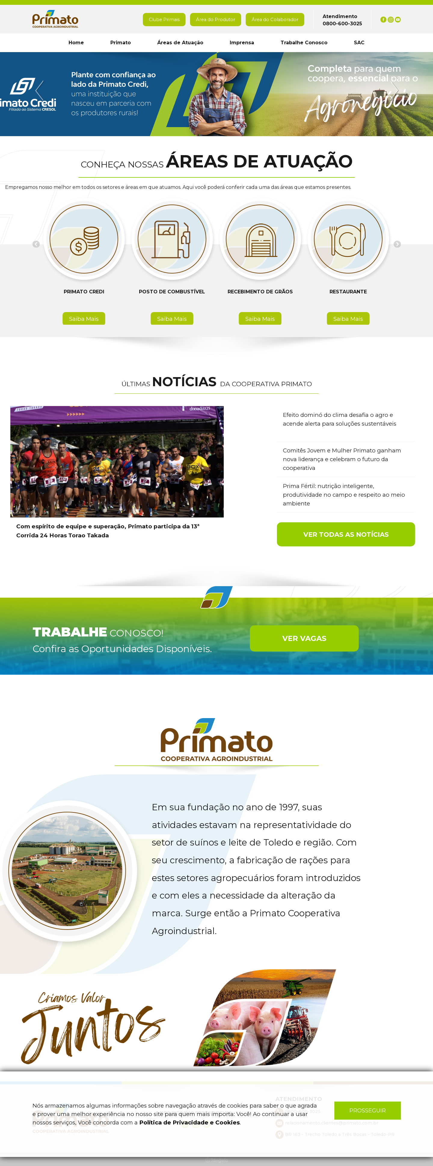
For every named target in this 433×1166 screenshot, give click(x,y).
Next (393, 90)
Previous (40, 90)
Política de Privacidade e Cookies (189, 1122)
